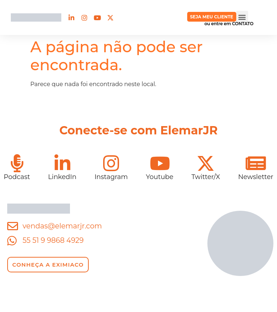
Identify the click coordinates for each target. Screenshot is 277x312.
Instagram (111, 177)
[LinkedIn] (62, 163)
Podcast (17, 177)
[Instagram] (111, 163)
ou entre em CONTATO (229, 23)
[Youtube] (160, 163)
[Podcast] (17, 163)
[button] (242, 17)
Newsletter (255, 177)
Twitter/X (206, 177)
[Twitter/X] (206, 163)
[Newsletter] (256, 163)
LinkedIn (62, 177)
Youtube (159, 177)
